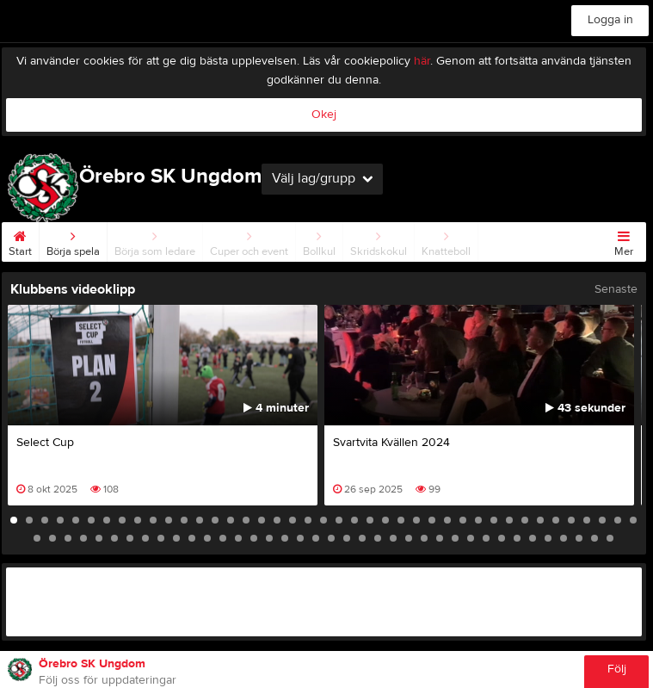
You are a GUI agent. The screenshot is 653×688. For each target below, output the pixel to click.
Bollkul (319, 240)
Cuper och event (249, 240)
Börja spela (73, 240)
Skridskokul (378, 240)
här (422, 61)
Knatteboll (446, 240)
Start (20, 240)
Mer (623, 240)
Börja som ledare (154, 240)
